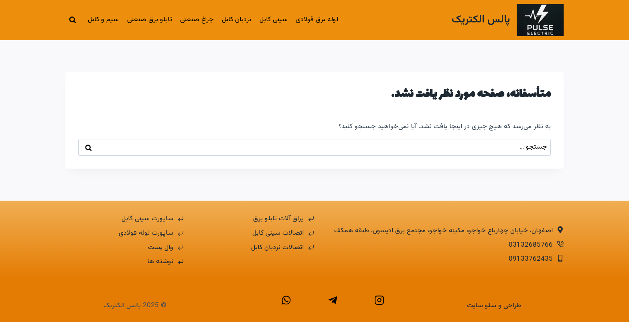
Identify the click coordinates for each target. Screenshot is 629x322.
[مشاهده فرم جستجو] (72, 20)
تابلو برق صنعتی (149, 19)
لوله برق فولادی (317, 19)
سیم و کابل (103, 19)
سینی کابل (274, 19)
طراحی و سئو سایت (494, 305)
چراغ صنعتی (197, 19)
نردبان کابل (236, 19)
